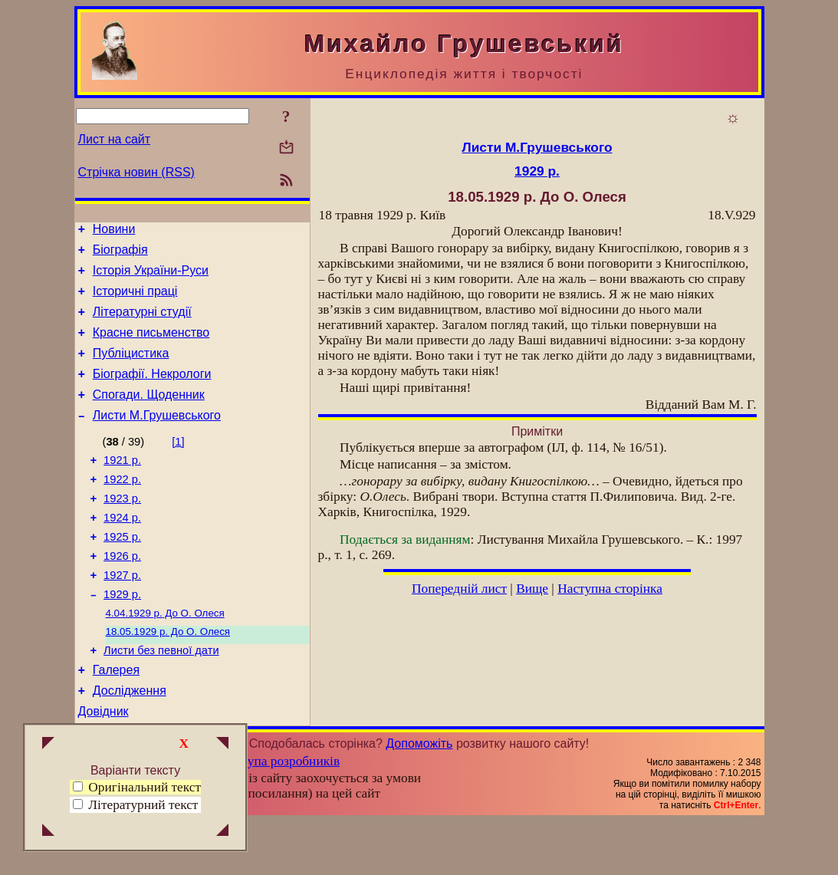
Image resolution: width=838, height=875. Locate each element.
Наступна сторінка (609, 588)
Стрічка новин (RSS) (136, 172)
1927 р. (122, 614)
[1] (178, 465)
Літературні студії (142, 323)
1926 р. (122, 593)
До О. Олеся (165, 656)
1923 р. (122, 528)
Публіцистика (131, 369)
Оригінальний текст (137, 787)
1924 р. (122, 550)
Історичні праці (135, 300)
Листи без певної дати (161, 697)
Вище (532, 588)
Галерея (116, 718)
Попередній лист (459, 588)
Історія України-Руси (151, 277)
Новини (114, 231)
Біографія (120, 254)
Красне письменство (151, 346)
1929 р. (122, 636)
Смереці (229, 862)
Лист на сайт (114, 139)
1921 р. (122, 485)
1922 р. (122, 507)
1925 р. (122, 571)
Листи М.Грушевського (157, 438)
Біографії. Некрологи (152, 392)
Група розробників (287, 815)
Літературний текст (143, 805)
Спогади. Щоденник (149, 415)
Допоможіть (419, 797)
